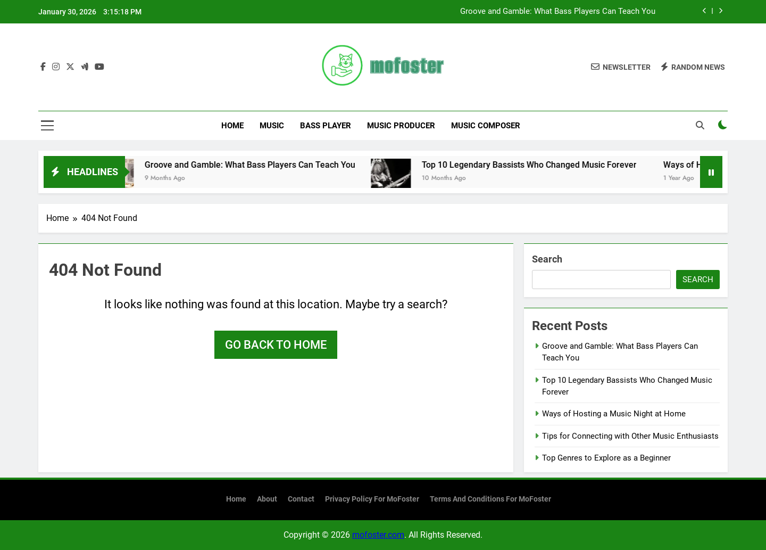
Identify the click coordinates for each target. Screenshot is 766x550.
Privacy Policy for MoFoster (372, 499)
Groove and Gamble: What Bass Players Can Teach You (557, 11)
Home (232, 125)
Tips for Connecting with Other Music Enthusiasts (630, 436)
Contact (301, 499)
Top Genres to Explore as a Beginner (606, 458)
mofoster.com (378, 535)
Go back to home (276, 344)
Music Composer (485, 125)
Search (547, 259)
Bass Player (325, 125)
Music (272, 125)
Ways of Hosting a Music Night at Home (614, 413)
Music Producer (401, 125)
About (267, 499)
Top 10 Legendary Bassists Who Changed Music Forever (541, 165)
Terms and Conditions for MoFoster (490, 499)
